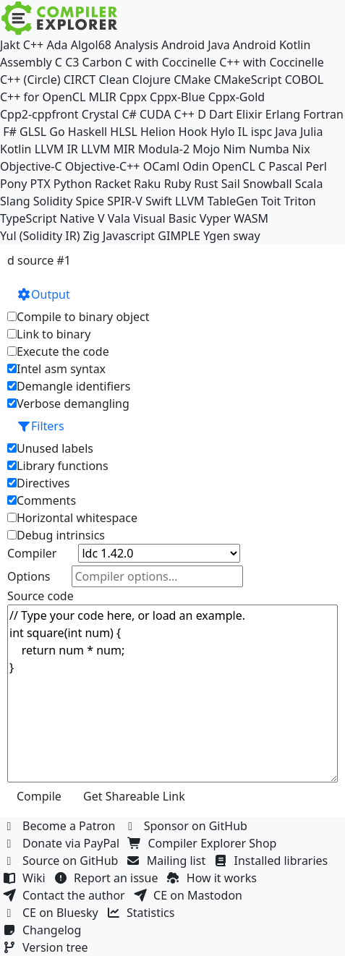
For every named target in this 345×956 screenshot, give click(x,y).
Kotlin (16, 149)
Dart (221, 114)
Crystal (100, 114)
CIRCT (80, 80)
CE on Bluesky (52, 913)
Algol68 (91, 45)
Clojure (151, 80)
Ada (56, 45)
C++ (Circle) (30, 80)
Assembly (26, 62)
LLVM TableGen (216, 201)
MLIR (102, 97)
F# (10, 132)
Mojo (206, 149)
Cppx (133, 97)
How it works (213, 878)
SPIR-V (124, 201)
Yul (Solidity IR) (40, 236)
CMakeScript (247, 80)
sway (246, 236)
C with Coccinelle (170, 62)
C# (129, 114)
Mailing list (168, 860)
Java (286, 132)
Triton (300, 201)
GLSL (33, 132)
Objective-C (31, 166)
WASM (251, 218)
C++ (33, 45)
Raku (147, 184)
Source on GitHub (62, 860)
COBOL (304, 80)
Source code (40, 596)
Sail (230, 184)
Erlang (282, 114)
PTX (40, 184)
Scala (309, 184)
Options (28, 576)
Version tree (47, 947)
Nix (301, 149)
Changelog (44, 930)
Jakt (10, 45)
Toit (271, 201)
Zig (91, 236)
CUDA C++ (167, 114)
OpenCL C (238, 166)
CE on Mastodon (189, 895)
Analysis (136, 45)
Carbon (102, 62)
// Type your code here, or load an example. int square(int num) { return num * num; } (172, 693)
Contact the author (65, 895)
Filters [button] (40, 426)
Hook (193, 132)
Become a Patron (61, 826)
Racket (113, 184)
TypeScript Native (47, 218)
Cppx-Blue (177, 97)
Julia (311, 132)
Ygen (216, 236)
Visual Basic (164, 218)
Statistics (142, 913)
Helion (158, 132)
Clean (113, 80)
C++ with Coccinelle (271, 62)
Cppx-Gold (236, 97)
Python (73, 184)
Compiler (31, 553)
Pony (13, 184)
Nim (234, 149)
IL (243, 132)
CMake (192, 80)
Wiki (25, 878)
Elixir (249, 114)
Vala (119, 218)
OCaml (161, 166)
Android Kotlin (272, 45)
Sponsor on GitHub (188, 826)
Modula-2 (163, 149)
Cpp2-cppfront (39, 114)
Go (56, 132)
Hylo (222, 132)
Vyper (215, 218)
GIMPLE (179, 236)
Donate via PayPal (63, 843)
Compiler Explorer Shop (204, 843)
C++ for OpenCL (42, 97)
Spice (90, 201)
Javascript (129, 236)
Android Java (195, 45)
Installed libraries (272, 860)
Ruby (178, 184)
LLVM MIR (108, 149)
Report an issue (107, 878)
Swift (158, 201)
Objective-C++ (102, 166)
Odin (196, 166)
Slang (15, 201)
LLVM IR (56, 149)
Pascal (285, 166)
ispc (261, 132)
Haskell (87, 132)
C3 (72, 62)
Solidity (53, 201)
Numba (269, 149)
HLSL (123, 132)
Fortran (323, 114)
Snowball (267, 184)
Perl (316, 166)
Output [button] (43, 294)
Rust (206, 184)
